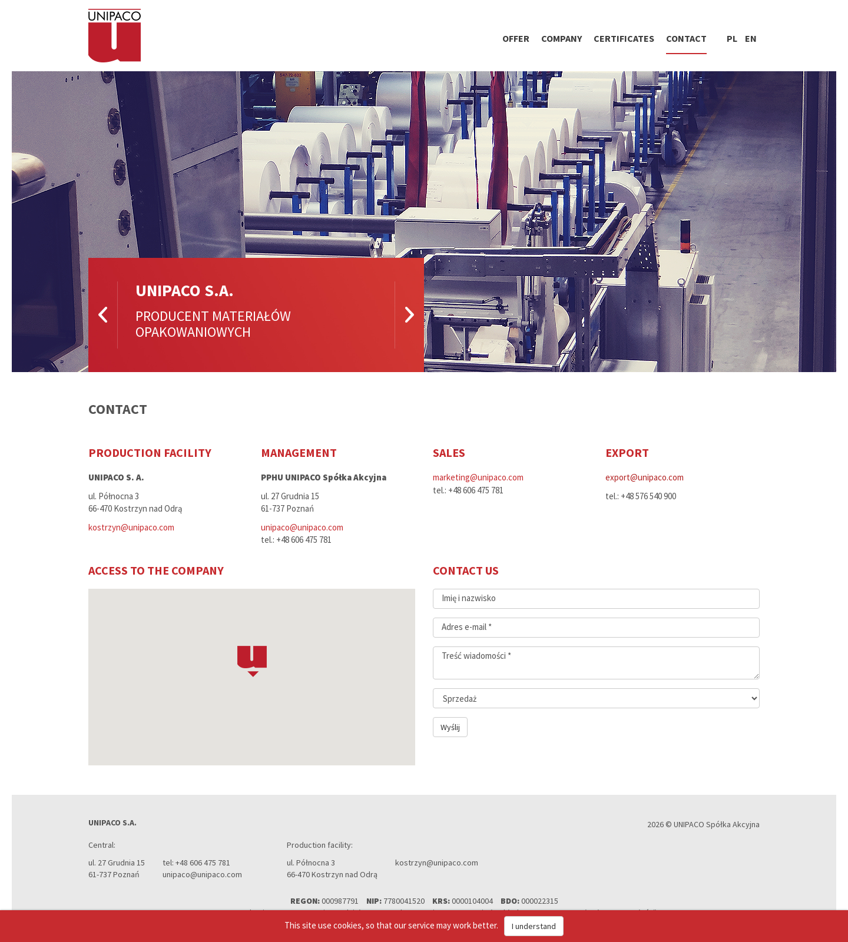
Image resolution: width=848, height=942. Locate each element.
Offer (515, 38)
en (751, 38)
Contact (686, 38)
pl (732, 38)
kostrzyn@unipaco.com (131, 527)
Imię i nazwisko (469, 597)
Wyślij (450, 727)
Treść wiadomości (476, 655)
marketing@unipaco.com (478, 477)
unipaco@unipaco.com (302, 527)
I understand (534, 926)
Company (561, 38)
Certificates (624, 38)
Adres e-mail (467, 626)
